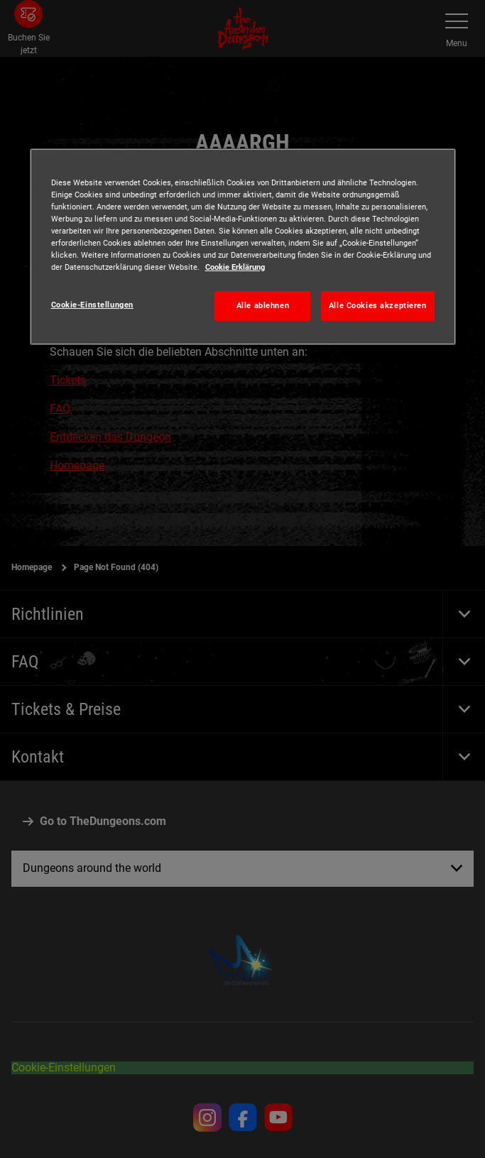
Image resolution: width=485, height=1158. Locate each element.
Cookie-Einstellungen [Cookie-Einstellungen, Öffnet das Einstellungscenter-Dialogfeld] (92, 305)
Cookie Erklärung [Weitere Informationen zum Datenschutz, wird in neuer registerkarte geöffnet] (235, 267)
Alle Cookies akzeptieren (378, 305)
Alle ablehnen (262, 305)
